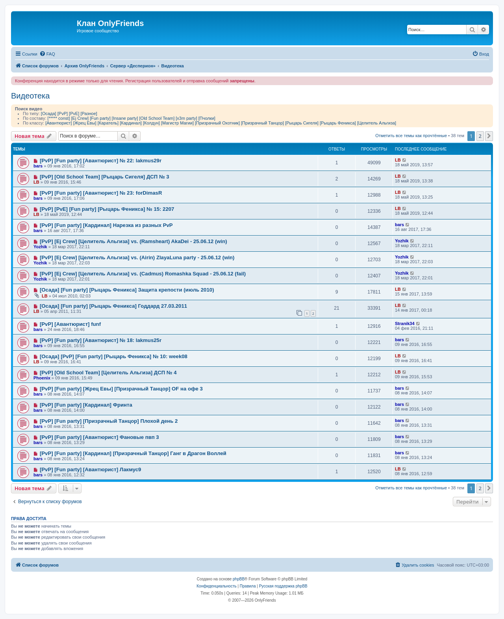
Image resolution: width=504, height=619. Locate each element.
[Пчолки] (206, 118)
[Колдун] (151, 123)
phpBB (239, 579)
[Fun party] (100, 118)
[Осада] (48, 113)
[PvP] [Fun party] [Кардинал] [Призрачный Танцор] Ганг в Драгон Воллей (133, 453)
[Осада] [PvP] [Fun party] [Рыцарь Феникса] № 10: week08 (113, 356)
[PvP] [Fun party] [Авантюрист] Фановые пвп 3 (99, 437)
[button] (489, 136)
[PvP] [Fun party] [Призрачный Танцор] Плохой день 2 (109, 421)
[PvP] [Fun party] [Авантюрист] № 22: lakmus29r (100, 161)
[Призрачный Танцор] (262, 123)
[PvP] (62, 113)
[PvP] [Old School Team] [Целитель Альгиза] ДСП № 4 (108, 372)
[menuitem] (47, 54)
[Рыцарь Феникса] (338, 123)
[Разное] (88, 113)
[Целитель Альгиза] (376, 123)
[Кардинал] (131, 123)
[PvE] (74, 113)
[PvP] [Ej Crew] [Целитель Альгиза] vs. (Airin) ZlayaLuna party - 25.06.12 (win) (137, 257)
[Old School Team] (157, 118)
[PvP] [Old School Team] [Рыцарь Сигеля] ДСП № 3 (104, 177)
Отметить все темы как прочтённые (411, 135)
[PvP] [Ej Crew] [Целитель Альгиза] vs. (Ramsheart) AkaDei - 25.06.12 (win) (133, 241)
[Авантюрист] (58, 123)
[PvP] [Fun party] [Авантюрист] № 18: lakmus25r (100, 340)
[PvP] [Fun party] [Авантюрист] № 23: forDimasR (101, 193)
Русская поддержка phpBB (283, 586)
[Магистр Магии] (177, 123)
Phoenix (41, 377)
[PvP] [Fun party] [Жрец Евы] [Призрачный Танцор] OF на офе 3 (121, 389)
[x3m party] (186, 118)
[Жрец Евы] (84, 123)
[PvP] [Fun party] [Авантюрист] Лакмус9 (90, 469)
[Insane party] (125, 118)
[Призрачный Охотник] (217, 123)
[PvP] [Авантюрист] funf (70, 324)
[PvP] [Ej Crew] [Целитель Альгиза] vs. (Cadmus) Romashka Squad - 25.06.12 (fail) (143, 274)
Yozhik (40, 246)
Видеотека (30, 95)
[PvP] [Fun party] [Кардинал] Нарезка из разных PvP (106, 225)
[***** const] (59, 118)
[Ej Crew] (80, 118)
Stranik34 (405, 323)
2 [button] (480, 135)
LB (398, 160)
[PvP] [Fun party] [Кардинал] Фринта (86, 405)
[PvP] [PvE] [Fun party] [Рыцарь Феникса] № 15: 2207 (107, 209)
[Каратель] (108, 123)
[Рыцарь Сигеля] (302, 123)
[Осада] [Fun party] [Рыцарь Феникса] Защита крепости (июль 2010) (127, 290)
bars (38, 166)
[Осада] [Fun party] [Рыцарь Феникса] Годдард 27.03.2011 (113, 306)
